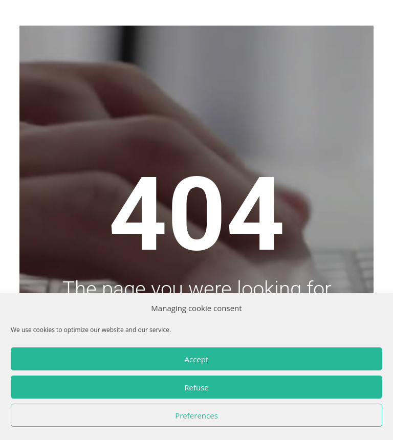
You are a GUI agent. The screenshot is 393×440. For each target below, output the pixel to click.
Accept (197, 359)
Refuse (196, 387)
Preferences (196, 415)
